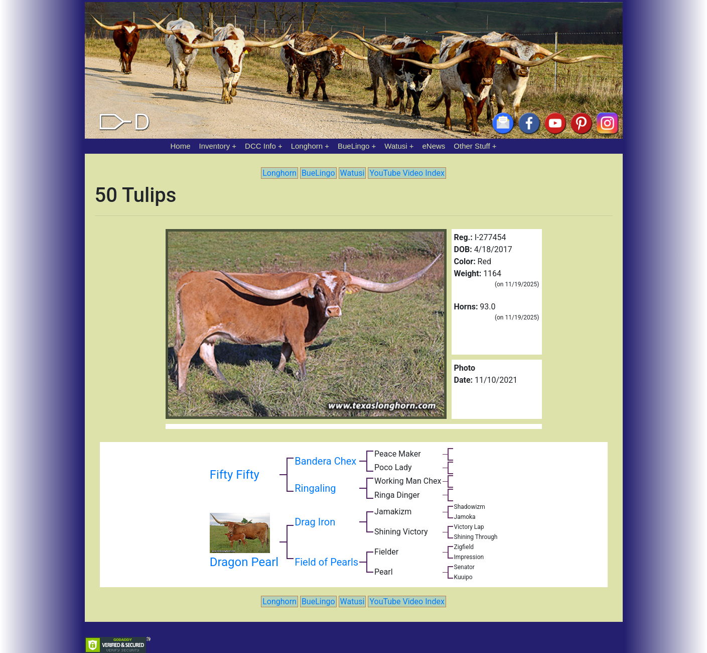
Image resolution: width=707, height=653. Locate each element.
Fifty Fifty (234, 475)
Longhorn (307, 146)
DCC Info (260, 146)
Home (181, 146)
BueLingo (353, 146)
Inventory (214, 146)
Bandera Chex (325, 461)
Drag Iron (315, 522)
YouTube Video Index (406, 173)
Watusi (395, 146)
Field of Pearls (326, 562)
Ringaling (315, 488)
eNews (434, 146)
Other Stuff (472, 146)
